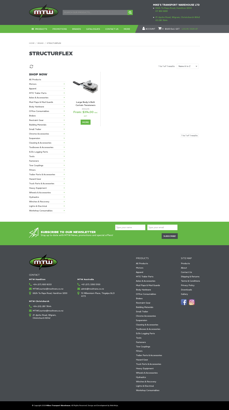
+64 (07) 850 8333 (42, 284)
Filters (139, 351)
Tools (138, 337)
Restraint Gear (143, 302)
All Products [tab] (35, 79)
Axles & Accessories (145, 281)
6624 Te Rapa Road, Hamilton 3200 (173, 8)
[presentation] (137, 236)
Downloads (186, 289)
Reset (31, 66)
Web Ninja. (114, 405)
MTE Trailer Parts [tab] (37, 93)
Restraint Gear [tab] (36, 120)
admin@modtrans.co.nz (92, 288)
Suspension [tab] (34, 138)
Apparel (139, 272)
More (127, 29)
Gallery (184, 294)
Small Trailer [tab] (35, 129)
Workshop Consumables (147, 390)
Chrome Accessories (146, 316)
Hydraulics (141, 377)
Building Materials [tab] (37, 124)
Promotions (60, 29)
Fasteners (141, 342)
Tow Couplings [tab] (36, 165)
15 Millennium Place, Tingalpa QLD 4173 (98, 294)
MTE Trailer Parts (144, 276)
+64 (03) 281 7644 (42, 306)
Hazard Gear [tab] (35, 179)
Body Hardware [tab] (36, 106)
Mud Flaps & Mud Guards (148, 285)
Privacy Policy (188, 285)
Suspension (141, 320)
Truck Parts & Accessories (148, 364)
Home (31, 43)
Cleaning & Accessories (147, 324)
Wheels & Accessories (147, 372)
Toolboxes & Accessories (148, 329)
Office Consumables (146, 294)
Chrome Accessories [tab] (39, 133)
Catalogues (93, 29)
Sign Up (194, 29)
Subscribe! (169, 236)
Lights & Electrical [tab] (38, 206)
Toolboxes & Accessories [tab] (41, 147)
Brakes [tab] (32, 115)
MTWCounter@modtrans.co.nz (48, 288)
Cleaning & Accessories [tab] (40, 142)
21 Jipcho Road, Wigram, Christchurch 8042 (177, 17)
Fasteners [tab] (34, 161)
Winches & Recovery (146, 381)
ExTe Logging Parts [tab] (38, 152)
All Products (142, 263)
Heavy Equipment (145, 368)
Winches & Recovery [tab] (39, 201)
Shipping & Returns (190, 276)
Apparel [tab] (32, 88)
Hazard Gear (142, 359)
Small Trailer (142, 311)
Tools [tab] (31, 156)
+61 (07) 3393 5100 (90, 284)
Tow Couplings (143, 346)
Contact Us (112, 29)
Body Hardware (143, 289)
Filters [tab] (32, 170)
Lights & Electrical (145, 386)
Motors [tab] (32, 84)
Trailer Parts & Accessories (149, 355)
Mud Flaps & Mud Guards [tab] (41, 102)
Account (150, 29)
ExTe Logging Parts (145, 333)
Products (41, 29)
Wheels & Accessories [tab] (40, 192)
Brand (41, 43)
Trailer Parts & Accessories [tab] (42, 174)
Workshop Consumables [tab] (40, 210)
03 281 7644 (161, 20)
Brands (76, 29)
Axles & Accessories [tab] (38, 97)
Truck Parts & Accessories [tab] (41, 183)
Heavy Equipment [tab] (38, 188)
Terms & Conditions (190, 281)
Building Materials (144, 307)
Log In (185, 29)
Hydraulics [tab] (34, 197)
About (184, 267)
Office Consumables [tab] (39, 111)
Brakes (139, 298)
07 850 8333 (161, 11)
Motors (139, 267)
